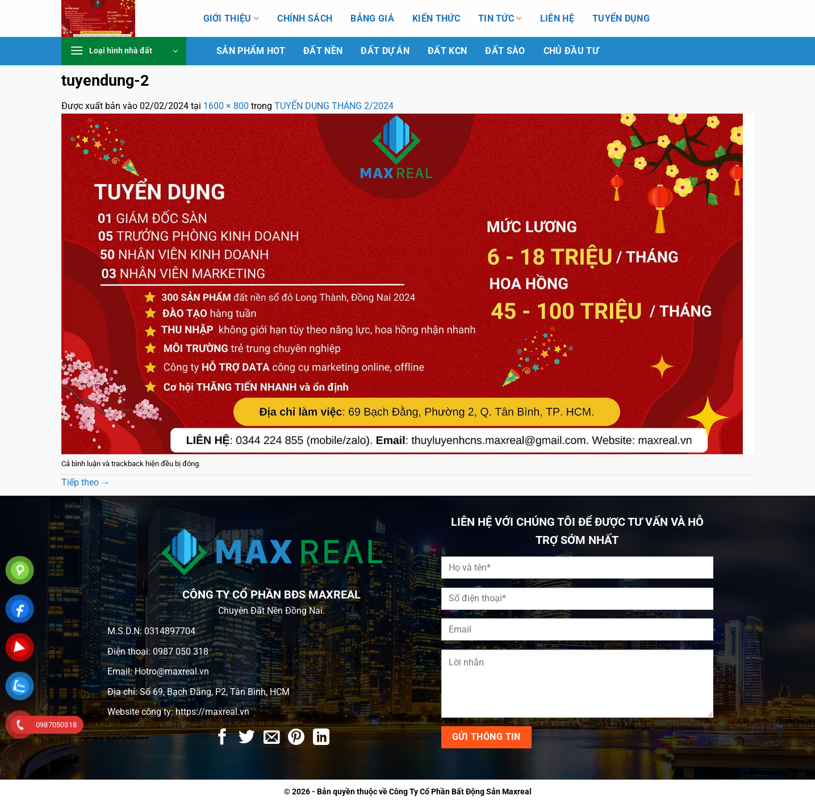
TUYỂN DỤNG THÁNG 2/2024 (334, 106)
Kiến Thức (436, 18)
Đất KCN (447, 51)
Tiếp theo (85, 482)
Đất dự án (385, 51)
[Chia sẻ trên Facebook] (222, 738)
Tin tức (500, 18)
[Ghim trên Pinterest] (296, 738)
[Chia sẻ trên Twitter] (247, 738)
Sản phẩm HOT (250, 51)
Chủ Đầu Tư (571, 51)
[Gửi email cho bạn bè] (272, 738)
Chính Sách (304, 18)
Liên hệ (557, 18)
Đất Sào (505, 51)
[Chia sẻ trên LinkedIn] (321, 738)
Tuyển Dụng (621, 18)
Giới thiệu (231, 18)
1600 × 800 (226, 106)
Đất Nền (322, 51)
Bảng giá (372, 18)
